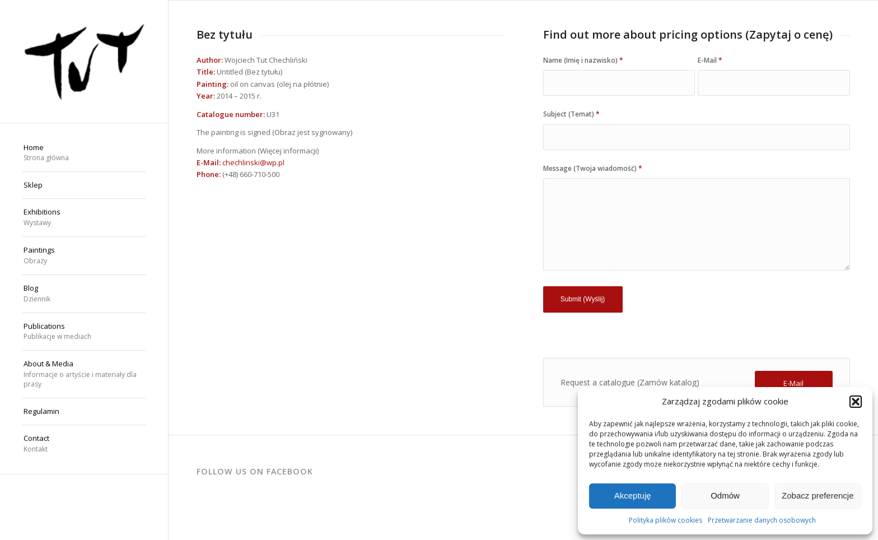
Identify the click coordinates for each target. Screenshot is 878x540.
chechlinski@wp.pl (253, 162)
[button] (855, 401)
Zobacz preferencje (817, 495)
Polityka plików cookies (665, 520)
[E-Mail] (794, 383)
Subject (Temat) (571, 114)
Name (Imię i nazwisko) (583, 60)
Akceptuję (632, 495)
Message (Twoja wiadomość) (592, 168)
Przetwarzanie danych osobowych (762, 520)
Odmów (725, 495)
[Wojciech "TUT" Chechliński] (84, 61)
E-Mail (710, 60)
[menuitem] (84, 153)
